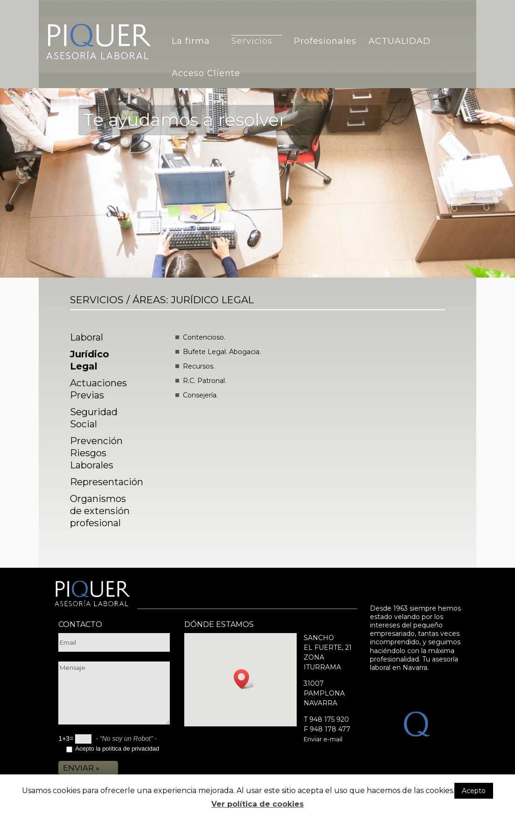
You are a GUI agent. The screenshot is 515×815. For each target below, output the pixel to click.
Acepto (474, 791)
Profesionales (325, 41)
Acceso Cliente (206, 73)
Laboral (86, 337)
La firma (191, 41)
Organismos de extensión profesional (100, 511)
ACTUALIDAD (400, 41)
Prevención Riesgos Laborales (96, 453)
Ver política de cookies (257, 804)
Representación (106, 482)
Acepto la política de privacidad (117, 748)
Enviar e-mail (323, 739)
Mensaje (113, 693)
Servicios (251, 41)
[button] (244, 679)
